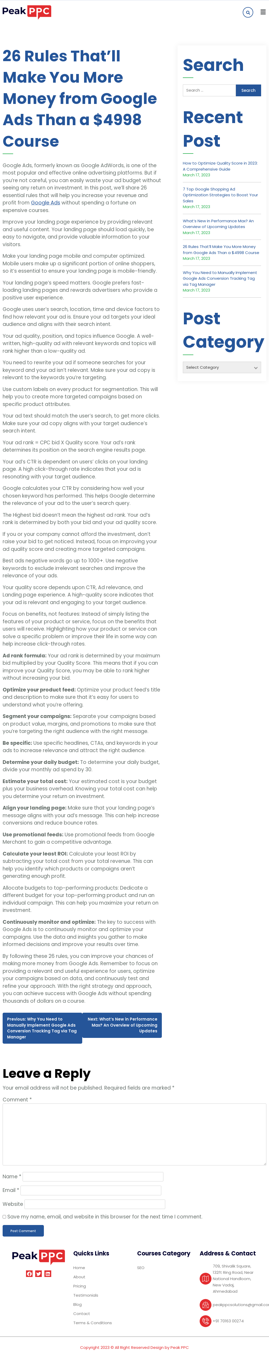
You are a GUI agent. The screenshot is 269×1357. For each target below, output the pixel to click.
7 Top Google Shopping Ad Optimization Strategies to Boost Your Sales (220, 195)
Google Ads (45, 202)
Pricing (79, 1286)
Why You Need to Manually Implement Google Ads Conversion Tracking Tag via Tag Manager (220, 278)
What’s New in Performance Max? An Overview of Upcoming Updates (218, 224)
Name (12, 1176)
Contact (81, 1313)
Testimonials (85, 1295)
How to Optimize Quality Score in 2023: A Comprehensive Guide (220, 166)
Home (79, 1267)
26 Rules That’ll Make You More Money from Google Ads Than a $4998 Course (221, 249)
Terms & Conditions (92, 1323)
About (79, 1277)
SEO (140, 1267)
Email (11, 1190)
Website (13, 1204)
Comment (17, 1099)
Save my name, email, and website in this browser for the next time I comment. (105, 1216)
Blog (77, 1304)
